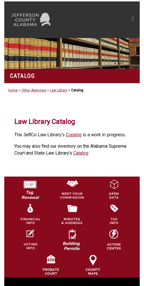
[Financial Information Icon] (29, 214)
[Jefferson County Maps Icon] (93, 265)
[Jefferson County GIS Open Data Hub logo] (113, 189)
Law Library (58, 90)
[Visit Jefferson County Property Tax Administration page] (113, 214)
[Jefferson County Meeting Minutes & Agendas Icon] (71, 214)
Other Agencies (33, 90)
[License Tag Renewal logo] (29, 188)
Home (13, 90)
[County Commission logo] (71, 189)
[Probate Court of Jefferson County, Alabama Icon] (51, 265)
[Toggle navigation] (132, 19)
